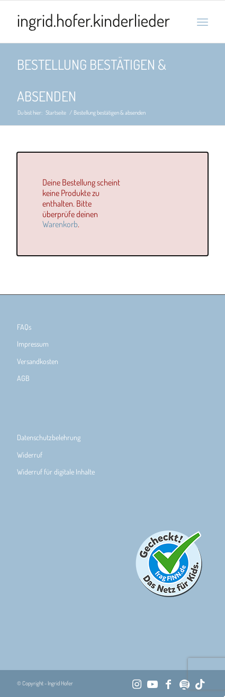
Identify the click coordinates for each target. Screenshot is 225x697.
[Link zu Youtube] (152, 684)
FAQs (24, 326)
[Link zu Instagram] (137, 684)
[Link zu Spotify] (184, 684)
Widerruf (29, 454)
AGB (23, 378)
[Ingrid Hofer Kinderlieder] (93, 22)
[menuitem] (202, 21)
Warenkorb (60, 224)
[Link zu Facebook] (168, 684)
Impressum (33, 343)
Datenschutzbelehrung (48, 437)
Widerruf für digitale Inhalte (56, 471)
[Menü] (202, 21)
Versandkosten (37, 361)
